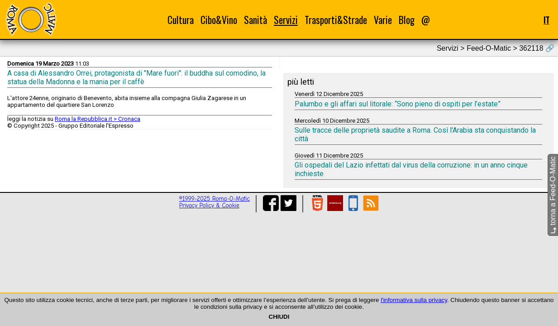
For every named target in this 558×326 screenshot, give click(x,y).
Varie (383, 20)
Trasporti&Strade (336, 20)
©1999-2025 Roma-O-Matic (214, 198)
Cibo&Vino (218, 20)
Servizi (286, 20)
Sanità (255, 20)
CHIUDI (279, 316)
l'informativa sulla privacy (414, 300)
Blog (407, 20)
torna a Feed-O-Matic (553, 195)
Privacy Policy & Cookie (209, 205)
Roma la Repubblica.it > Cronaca (97, 118)
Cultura (180, 20)
